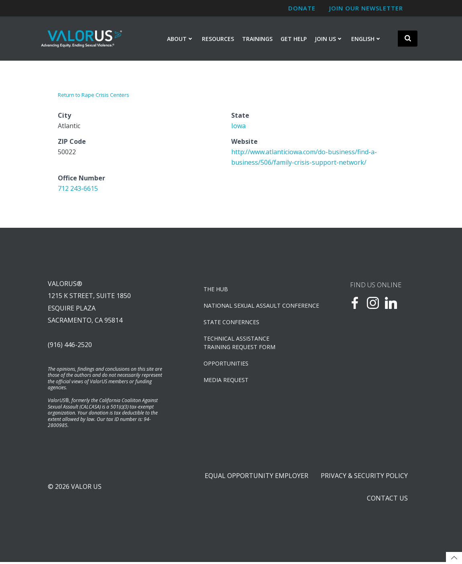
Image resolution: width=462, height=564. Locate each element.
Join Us (329, 39)
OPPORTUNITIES (226, 364)
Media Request (226, 380)
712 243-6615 (78, 188)
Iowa (238, 125)
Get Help (294, 39)
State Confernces (232, 323)
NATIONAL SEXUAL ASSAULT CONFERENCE (253, 306)
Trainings (257, 39)
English (366, 39)
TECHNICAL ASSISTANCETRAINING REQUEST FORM (240, 343)
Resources (218, 39)
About (180, 39)
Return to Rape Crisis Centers (93, 95)
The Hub (216, 290)
